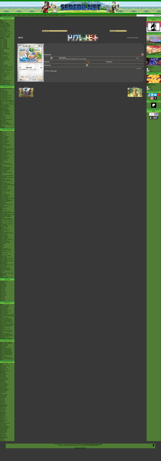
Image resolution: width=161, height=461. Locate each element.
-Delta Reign (2, 372)
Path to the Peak (3, 116)
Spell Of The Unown (4, 308)
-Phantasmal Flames (4, 379)
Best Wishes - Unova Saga (5, 97)
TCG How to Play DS (4, 206)
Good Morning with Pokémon (6, 119)
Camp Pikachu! (3, 346)
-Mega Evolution (3, 380)
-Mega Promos (3, 406)
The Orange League (4, 92)
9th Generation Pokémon (5, 82)
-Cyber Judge (3, 434)
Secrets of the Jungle (4, 336)
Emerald (2, 231)
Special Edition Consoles (5, 267)
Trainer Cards (3, 366)
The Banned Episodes (4, 106)
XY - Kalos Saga (3, 98)
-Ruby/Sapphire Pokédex (5, 25)
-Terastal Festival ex (4, 426)
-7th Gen (2, 64)
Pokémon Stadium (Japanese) (6, 258)
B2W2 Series (3, 297)
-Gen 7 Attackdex (3, 45)
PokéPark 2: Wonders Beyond (6, 200)
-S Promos (2, 439)
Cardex (1, 55)
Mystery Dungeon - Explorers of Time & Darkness (6, 224)
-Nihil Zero (2, 416)
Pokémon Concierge (4, 122)
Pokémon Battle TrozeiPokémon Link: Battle (6, 178)
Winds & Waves (3, 132)
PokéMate (2, 244)
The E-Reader (3, 243)
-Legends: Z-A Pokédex (5, 36)
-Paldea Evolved (3, 395)
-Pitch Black (2, 374)
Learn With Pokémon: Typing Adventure (6, 205)
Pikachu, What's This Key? (5, 357)
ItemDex (2, 49)
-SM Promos (2, 409)
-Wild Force (2, 433)
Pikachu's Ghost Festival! (5, 349)
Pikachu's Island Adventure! (5, 350)
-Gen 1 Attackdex (3, 39)
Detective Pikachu (3, 170)
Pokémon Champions (4, 136)
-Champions (2, 61)
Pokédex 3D (2, 202)
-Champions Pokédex (4, 37)
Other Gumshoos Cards (132, 37)
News (1, 19)
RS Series (2, 290)
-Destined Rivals (3, 383)
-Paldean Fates (3, 391)
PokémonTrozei (3, 240)
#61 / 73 (26, 87)
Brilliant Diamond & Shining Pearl (7, 148)
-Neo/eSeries (3, 403)
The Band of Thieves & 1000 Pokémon (6, 181)
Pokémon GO (3, 139)
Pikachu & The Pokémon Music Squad (6, 359)
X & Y (1, 174)
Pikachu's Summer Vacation (6, 342)
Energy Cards (3, 367)
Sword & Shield (3, 147)
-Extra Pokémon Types (4, 365)
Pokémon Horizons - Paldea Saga (7, 103)
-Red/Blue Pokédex (4, 23)
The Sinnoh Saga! (3, 96)
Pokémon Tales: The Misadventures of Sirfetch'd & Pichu (6, 124)
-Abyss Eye (2, 413)
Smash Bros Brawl (4, 226)
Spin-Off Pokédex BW (4, 54)
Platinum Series (3, 294)
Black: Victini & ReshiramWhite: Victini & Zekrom (6, 322)
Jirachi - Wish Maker (4, 312)
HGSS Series (3, 295)
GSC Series (2, 289)
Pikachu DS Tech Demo (5, 241)
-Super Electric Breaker (5, 427)
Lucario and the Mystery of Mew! (6, 314)
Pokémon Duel (3, 188)
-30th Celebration (3, 373)
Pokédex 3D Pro (3, 203)
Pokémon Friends (3, 138)
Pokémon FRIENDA (4, 277)
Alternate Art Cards (4, 368)
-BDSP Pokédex (3, 32)
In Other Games (3, 265)
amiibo (1, 272)
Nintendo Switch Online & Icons (6, 273)
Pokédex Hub (30, 15)
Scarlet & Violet (3, 134)
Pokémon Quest (3, 171)
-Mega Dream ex (3, 417)
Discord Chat (2, 79)
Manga (7, 279)
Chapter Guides (3, 285)
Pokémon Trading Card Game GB (7, 260)
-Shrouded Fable (3, 388)
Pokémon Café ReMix (4, 140)
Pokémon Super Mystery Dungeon (7, 184)
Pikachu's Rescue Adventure (6, 343)
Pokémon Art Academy (4, 179)
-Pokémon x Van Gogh (4, 72)
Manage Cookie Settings (96, 444)
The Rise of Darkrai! (4, 317)
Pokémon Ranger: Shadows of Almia (6, 222)
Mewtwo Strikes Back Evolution (6, 335)
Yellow (1, 254)
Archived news (3, 20)
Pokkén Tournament (4, 187)
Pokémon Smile (3, 156)
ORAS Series (3, 299)
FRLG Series (2, 291)
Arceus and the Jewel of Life (6, 319)
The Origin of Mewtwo (4, 305)
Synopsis (149, 87)
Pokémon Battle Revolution (5, 218)
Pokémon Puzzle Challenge (6, 249)
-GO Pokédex (3, 34)
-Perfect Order (3, 377)
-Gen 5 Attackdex (3, 43)
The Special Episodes (4, 105)
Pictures (150, 71)
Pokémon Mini (3, 250)
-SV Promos (2, 407)
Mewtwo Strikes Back (4, 306)
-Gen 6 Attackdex (3, 44)
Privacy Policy (85, 444)
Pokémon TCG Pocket (4, 145)
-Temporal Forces (3, 390)
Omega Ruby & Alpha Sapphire (6, 175)
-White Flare (2, 382)
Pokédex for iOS (3, 207)
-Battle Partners (3, 425)
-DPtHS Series (3, 401)
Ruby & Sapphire (3, 228)
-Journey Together (3, 384)
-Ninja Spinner (3, 415)
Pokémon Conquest (4, 199)
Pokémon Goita (3, 275)
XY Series (2, 298)
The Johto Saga (3, 93)
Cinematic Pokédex (4, 56)
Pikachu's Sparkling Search (5, 353)
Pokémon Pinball (3, 257)
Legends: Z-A (3, 135)
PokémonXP (2, 68)
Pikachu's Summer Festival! (6, 348)
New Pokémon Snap (4, 158)
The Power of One (4, 307)
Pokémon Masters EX (4, 141)
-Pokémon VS (3, 436)
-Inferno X (2, 418)
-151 (1, 393)
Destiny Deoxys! (3, 313)
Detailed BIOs (3, 284)
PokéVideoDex (3, 118)
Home (9, 15)
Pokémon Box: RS (4, 236)
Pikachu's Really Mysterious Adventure (6, 355)
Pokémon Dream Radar (5, 195)
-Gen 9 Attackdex (3, 47)
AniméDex (2, 89)
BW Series (2, 296)
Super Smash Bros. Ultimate (6, 172)
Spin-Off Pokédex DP (4, 53)
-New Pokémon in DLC (5, 83)
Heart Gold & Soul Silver (5, 211)
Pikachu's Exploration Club (5, 351)
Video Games (7, 129)
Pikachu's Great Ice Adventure (6, 352)
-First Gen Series (3, 404)
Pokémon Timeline (4, 65)
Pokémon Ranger (3, 238)
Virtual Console (3, 266)
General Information (4, 281)
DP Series (2, 293)
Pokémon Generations (4, 110)
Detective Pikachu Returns (5, 144)
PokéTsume (2, 127)
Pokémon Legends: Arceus (5, 149)
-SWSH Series (3, 397)
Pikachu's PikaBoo (4, 345)
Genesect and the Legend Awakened (5, 327)
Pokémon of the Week (4, 59)
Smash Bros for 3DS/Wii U (5, 189)
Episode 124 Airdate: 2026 (151, 84)
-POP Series (2, 411)
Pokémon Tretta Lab (4, 196)
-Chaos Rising (3, 376)
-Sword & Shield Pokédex (5, 31)
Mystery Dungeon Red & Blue (6, 239)
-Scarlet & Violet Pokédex (5, 35)
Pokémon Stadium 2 (4, 248)
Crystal (1, 247)
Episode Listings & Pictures (5, 88)
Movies (7, 302)
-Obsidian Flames (3, 394)
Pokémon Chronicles (4, 104)
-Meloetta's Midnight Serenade (6, 325)
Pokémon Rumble (3, 213)
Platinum (2, 210)
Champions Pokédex (54, 15)
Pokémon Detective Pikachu (6, 338)
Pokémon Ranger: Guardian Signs (7, 212)
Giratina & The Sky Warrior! (5, 318)
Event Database (3, 81)
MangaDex (2, 282)
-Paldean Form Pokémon (5, 84)
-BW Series (2, 400)
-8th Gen (2, 63)
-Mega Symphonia (4, 420)
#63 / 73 (135, 87)
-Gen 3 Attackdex (3, 41)
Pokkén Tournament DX (5, 169)
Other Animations (3, 120)
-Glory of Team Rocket (4, 423)
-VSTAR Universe (3, 435)
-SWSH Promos (3, 408)
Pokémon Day (3, 73)
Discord (24, 15)
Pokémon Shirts (3, 76)
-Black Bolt (2, 381)
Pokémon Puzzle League (5, 255)
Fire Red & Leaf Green (4, 229)
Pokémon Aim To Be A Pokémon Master (6, 102)
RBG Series (2, 287)
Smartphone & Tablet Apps (5, 270)
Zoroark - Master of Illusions (6, 320)
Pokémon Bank (3, 176)
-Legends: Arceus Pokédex (5, 33)
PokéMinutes (2, 117)
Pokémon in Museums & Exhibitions (5, 71)
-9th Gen (2, 62)
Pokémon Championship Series (6, 67)
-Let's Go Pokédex (4, 30)
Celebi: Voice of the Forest (5, 310)
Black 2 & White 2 (3, 194)
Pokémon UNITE (3, 142)
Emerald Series (3, 292)
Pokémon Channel (4, 235)
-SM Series (2, 398)
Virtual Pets (2, 271)
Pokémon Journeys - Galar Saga (7, 100)
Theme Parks (3, 77)
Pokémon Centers (3, 66)
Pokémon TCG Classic (4, 370)
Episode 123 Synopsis (150, 68)
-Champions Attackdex (4, 48)
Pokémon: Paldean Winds (5, 114)
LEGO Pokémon (3, 75)
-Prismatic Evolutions (4, 385)
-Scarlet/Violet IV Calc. (4, 58)
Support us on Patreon (80, 447)
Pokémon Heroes (3, 311)
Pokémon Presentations (5, 74)
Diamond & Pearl (3, 209)
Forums (14, 15)
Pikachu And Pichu (4, 344)
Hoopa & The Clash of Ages (6, 330)
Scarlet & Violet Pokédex (41, 15)
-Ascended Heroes (4, 378)
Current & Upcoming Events (6, 80)
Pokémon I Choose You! (5, 333)
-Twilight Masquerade (4, 389)
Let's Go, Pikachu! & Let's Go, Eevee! (6, 165)
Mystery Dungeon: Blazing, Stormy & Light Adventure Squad (7, 215)
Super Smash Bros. (4, 261)
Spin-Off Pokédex (3, 52)
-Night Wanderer (3, 430)
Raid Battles (2, 369)
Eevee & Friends (3, 356)
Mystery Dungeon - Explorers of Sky (6, 220)
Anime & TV (7, 86)
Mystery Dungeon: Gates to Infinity (7, 198)
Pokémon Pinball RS (4, 237)
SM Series (2, 300)
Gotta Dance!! (3, 347)
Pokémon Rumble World (5, 183)
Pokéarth (62, 15)
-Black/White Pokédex (4, 27)
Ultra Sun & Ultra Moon (5, 163)
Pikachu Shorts (7, 340)
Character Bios (3, 90)
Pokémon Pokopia (4, 137)
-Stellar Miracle (3, 429)
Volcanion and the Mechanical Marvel (6, 332)
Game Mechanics (3, 57)
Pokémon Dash (3, 234)
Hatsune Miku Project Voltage (6, 69)
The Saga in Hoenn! (4, 94)
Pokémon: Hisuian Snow (5, 113)
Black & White (3, 193)
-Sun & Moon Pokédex (4, 29)
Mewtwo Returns (3, 309)
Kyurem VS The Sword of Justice (7, 324)
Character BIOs (3, 283)
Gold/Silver (2, 246)
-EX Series (2, 402)
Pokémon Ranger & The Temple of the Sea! (7, 316)
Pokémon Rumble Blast (5, 201)
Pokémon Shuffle (3, 182)
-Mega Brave (2, 419)
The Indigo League (4, 91)
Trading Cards (7, 362)
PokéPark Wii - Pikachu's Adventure (5, 217)
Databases (7, 18)
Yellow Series (3, 288)
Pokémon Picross (3, 185)
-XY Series (2, 399)
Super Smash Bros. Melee (5, 251)
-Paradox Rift (3, 392)
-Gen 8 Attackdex (3, 46)
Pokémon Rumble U (4, 197)
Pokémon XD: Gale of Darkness (6, 233)
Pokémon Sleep (3, 143)
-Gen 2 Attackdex (3, 40)
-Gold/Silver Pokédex (4, 24)
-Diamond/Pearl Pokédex (5, 26)
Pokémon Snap (3, 256)
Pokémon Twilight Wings (5, 111)
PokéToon (2, 115)
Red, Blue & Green (4, 253)
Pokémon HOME (3, 150)
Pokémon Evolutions (4, 112)
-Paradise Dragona (4, 428)
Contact (19, 15)
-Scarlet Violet (3, 396)
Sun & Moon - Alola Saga (5, 99)
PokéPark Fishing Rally (5, 242)
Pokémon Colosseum (4, 232)
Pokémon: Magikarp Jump (5, 167)
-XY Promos (2, 410)
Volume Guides (3, 286)
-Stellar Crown (3, 387)
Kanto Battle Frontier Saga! (5, 95)
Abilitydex (2, 51)
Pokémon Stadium (4, 259)
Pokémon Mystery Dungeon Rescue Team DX (6, 154)
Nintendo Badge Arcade (5, 190)
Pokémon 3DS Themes (5, 269)
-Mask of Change (3, 431)
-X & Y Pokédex (3, 28)
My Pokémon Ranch (4, 225)
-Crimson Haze (3, 432)
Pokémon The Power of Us (5, 334)
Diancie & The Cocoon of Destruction (5, 329)
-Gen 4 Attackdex (3, 42)
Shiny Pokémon (3, 108)
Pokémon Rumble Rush (5, 168)
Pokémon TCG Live (4, 160)
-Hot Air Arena (3, 424)
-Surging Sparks (3, 386)
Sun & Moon (2, 162)
